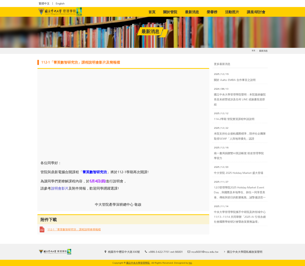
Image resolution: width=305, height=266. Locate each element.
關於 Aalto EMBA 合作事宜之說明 (235, 79)
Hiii (190, 262)
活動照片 (232, 11)
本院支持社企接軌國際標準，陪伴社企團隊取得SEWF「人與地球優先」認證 (240, 136)
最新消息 (192, 11)
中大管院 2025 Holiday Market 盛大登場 (238, 172)
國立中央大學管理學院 (138, 262)
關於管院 (170, 11)
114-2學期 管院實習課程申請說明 (234, 118)
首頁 (153, 11)
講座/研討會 (256, 11)
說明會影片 (59, 188)
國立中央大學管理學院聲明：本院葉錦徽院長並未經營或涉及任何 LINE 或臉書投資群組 (240, 99)
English (60, 3)
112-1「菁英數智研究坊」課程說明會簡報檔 (74, 229)
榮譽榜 (212, 11)
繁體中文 (44, 3)
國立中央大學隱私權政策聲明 (244, 251)
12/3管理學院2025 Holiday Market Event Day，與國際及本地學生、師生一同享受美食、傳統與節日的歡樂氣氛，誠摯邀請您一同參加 (240, 192)
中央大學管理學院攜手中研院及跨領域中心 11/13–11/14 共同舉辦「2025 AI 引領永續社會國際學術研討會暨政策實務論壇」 (240, 216)
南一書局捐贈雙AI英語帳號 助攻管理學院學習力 (239, 155)
